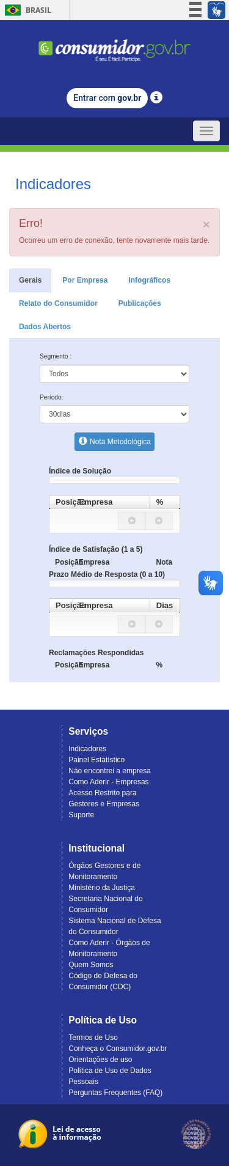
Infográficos (149, 280)
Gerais (30, 280)
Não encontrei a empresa (109, 771)
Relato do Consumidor (58, 303)
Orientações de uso (100, 1059)
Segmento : (55, 356)
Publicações (139, 303)
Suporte (81, 815)
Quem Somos (90, 964)
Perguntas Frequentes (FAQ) (115, 1092)
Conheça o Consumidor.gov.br (117, 1048)
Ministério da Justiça (101, 887)
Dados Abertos (45, 326)
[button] (132, 521)
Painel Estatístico (96, 760)
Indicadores (87, 749)
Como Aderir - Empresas (108, 782)
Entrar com (107, 98)
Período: (52, 397)
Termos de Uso (93, 1037)
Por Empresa (84, 280)
